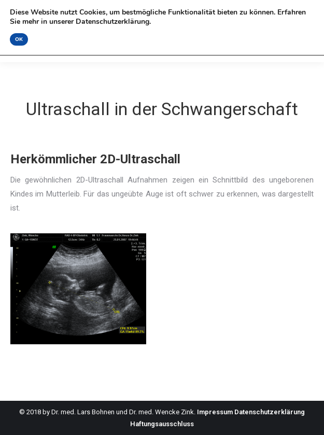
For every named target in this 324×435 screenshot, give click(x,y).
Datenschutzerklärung (269, 412)
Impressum (215, 412)
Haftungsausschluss (162, 424)
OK (19, 39)
